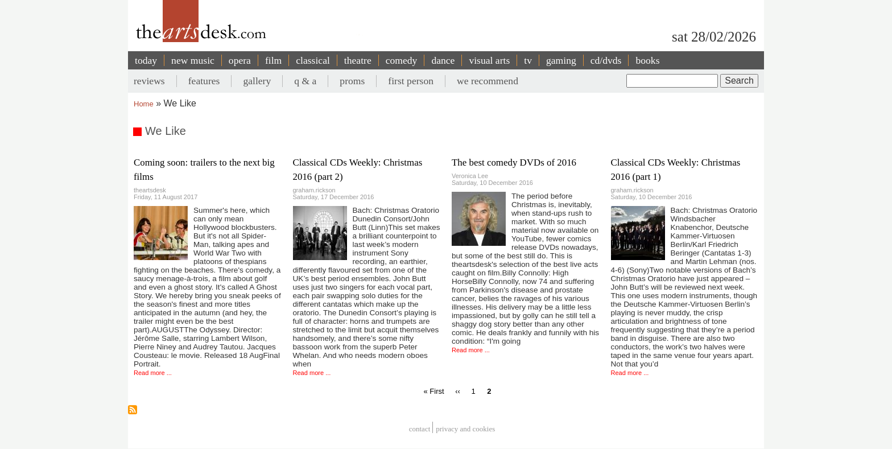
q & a (305, 80)
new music (192, 60)
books (647, 60)
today (146, 60)
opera (240, 60)
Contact (420, 429)
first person (410, 80)
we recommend (487, 80)
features (204, 80)
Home (144, 104)
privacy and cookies (465, 429)
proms (352, 80)
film (273, 60)
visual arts (489, 60)
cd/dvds (606, 60)
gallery (257, 80)
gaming (561, 60)
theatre (357, 60)
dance (443, 60)
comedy (402, 60)
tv (528, 60)
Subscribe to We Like (132, 409)
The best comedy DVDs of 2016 (514, 162)
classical (313, 60)
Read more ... (153, 372)
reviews (149, 80)
